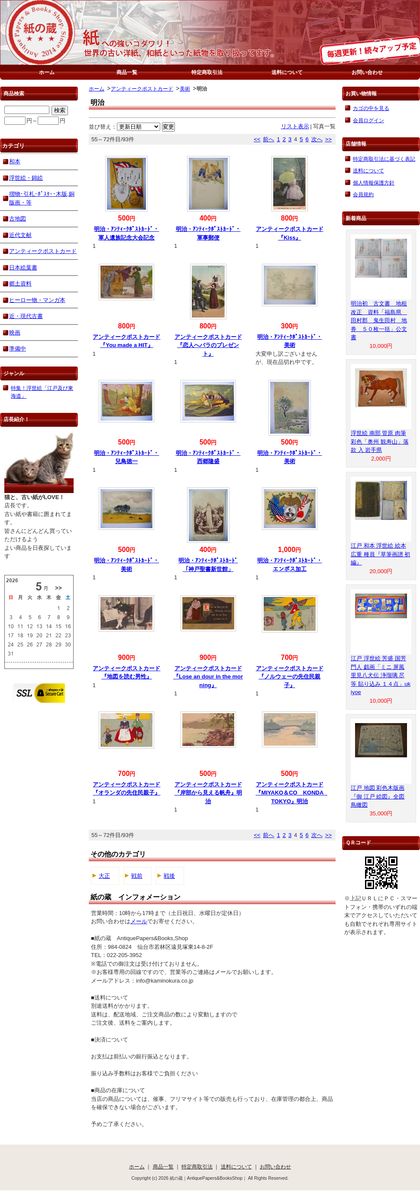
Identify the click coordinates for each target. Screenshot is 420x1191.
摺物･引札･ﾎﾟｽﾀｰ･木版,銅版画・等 (41, 198)
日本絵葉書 (23, 267)
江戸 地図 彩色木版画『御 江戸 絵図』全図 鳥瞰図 (377, 796)
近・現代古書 (26, 316)
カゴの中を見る (371, 108)
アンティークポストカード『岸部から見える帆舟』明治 (208, 793)
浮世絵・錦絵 (26, 178)
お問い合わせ (367, 72)
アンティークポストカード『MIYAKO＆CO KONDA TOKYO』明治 (292, 793)
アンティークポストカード (142, 88)
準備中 (17, 348)
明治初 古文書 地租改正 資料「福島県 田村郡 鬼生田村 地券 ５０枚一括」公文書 (379, 320)
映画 (14, 332)
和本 (14, 161)
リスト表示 (295, 126)
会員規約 (363, 194)
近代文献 (20, 235)
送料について (287, 72)
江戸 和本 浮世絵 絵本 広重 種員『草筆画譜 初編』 (380, 554)
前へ (268, 139)
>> (328, 139)
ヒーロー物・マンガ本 (37, 300)
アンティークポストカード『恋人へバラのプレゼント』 (208, 345)
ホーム (47, 72)
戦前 (136, 876)
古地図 (17, 218)
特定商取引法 (207, 72)
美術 (185, 88)
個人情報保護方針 (373, 182)
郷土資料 (20, 283)
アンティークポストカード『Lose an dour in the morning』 (208, 676)
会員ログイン (368, 120)
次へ (317, 139)
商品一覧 (126, 72)
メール (138, 921)
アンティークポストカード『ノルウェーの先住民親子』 (289, 676)
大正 (104, 876)
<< (257, 139)
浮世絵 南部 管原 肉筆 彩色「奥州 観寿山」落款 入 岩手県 (380, 441)
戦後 (169, 876)
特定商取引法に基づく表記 (384, 159)
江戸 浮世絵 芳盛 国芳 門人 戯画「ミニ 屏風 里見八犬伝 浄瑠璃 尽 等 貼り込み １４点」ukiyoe (380, 675)
